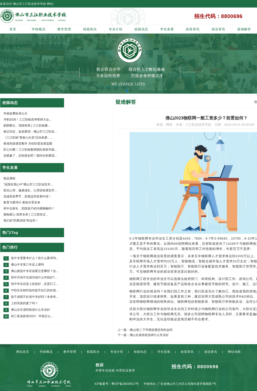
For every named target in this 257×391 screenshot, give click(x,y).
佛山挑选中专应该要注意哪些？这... (34, 271)
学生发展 (167, 29)
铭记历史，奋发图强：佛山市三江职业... (30, 131)
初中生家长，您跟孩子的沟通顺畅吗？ (28, 208)
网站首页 (22, 351)
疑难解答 (244, 29)
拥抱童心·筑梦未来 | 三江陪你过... (25, 214)
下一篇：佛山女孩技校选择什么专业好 (143, 335)
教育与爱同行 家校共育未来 (21, 202)
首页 (12, 29)
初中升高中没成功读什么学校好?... (34, 277)
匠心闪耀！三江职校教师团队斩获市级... (30, 149)
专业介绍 (116, 29)
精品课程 (9, 178)
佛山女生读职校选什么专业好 (30, 309)
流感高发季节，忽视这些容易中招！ (27, 196)
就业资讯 (218, 29)
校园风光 (90, 29)
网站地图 (234, 351)
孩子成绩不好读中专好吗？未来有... (34, 296)
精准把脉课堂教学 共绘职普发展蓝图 (27, 143)
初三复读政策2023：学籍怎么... (32, 316)
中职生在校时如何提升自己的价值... (34, 290)
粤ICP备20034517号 (125, 383)
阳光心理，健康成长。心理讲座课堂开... (30, 190)
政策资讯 (193, 29)
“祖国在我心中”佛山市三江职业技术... (28, 184)
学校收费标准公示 (15, 113)
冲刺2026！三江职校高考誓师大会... (27, 119)
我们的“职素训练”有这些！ (20, 220)
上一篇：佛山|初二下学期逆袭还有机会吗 (145, 329)
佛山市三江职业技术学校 (29, 3)
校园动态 (141, 29)
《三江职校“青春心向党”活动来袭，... (28, 137)
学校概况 (38, 29)
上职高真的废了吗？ (24, 303)
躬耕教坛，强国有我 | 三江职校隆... (26, 125)
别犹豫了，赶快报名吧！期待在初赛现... (30, 155)
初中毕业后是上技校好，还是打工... (34, 284)
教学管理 (64, 29)
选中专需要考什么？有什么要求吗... (34, 258)
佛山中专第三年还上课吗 (27, 264)
